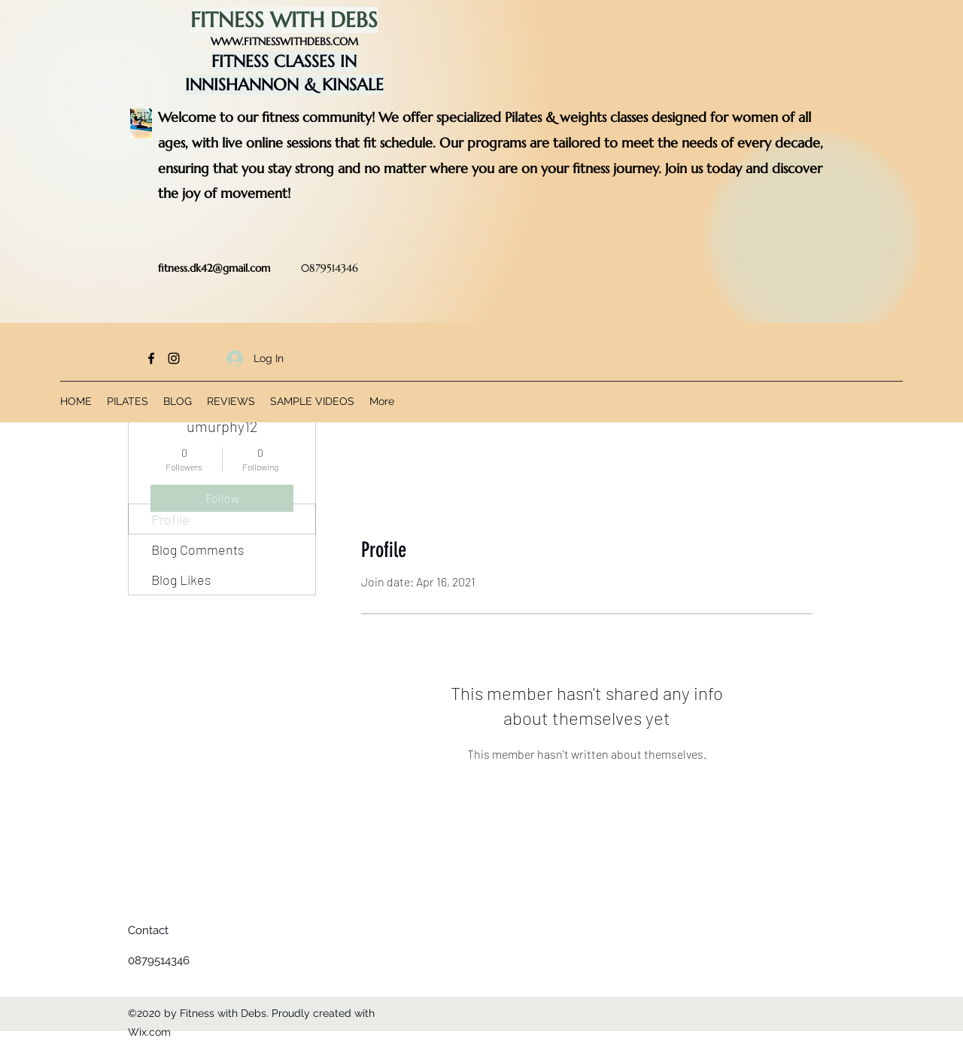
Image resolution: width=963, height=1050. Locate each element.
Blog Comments (198, 549)
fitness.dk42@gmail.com (214, 268)
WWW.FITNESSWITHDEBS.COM (284, 41)
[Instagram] (173, 358)
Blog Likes (181, 579)
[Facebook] (151, 358)
